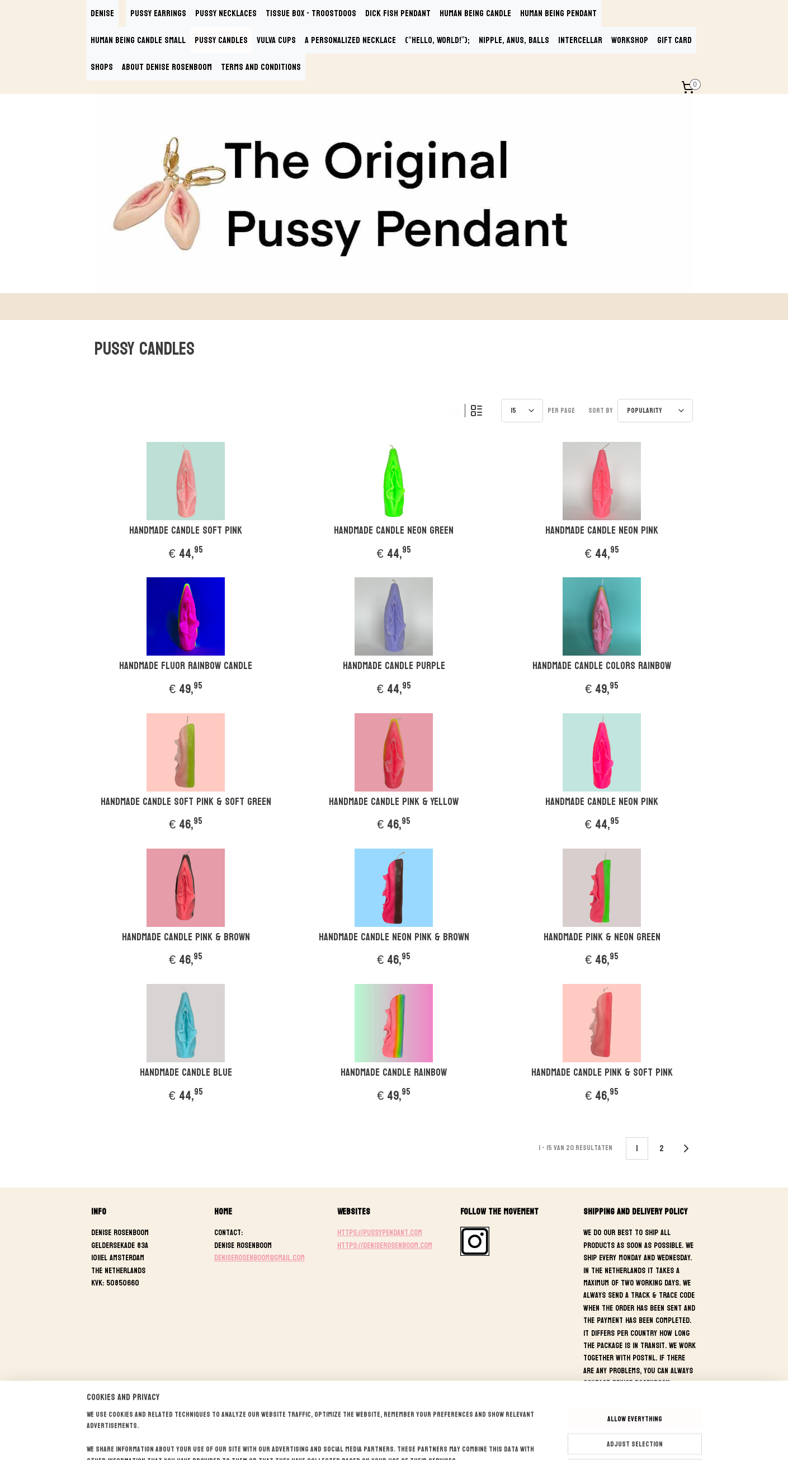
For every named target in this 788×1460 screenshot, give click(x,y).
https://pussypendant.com (379, 1233)
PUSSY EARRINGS (158, 13)
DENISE (102, 13)
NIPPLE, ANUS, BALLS (514, 40)
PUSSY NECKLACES (226, 13)
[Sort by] (656, 410)
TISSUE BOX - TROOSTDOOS (311, 13)
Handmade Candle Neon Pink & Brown (394, 937)
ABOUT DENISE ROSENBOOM (167, 67)
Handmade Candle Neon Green (394, 531)
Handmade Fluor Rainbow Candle (185, 666)
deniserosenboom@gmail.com (259, 1258)
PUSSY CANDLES (221, 40)
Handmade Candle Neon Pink (602, 531)
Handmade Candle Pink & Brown (186, 937)
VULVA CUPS (276, 40)
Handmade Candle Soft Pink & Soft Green (186, 802)
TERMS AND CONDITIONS (261, 67)
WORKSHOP (629, 40)
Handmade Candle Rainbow (394, 1073)
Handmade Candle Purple (394, 666)
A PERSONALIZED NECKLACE (350, 40)
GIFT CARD (674, 40)
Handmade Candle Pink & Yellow (394, 802)
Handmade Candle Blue (186, 1073)
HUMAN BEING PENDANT (558, 13)
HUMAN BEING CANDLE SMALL (138, 40)
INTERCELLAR (580, 40)
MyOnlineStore (521, 1439)
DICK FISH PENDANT (398, 13)
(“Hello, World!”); (437, 40)
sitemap (375, 1439)
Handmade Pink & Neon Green (602, 937)
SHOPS (102, 67)
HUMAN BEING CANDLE (475, 13)
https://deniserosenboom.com (384, 1245)
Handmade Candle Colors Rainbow (602, 666)
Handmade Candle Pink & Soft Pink (602, 1073)
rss (396, 1439)
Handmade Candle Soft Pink (185, 531)
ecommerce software (434, 1439)
